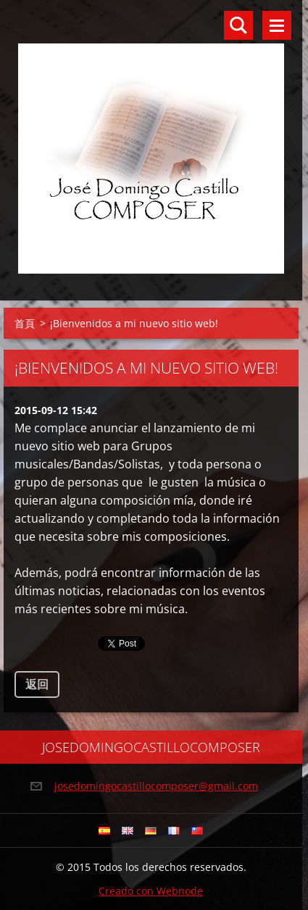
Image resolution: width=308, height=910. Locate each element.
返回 (37, 684)
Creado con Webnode (151, 891)
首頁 (24, 323)
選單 (276, 25)
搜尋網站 (238, 25)
